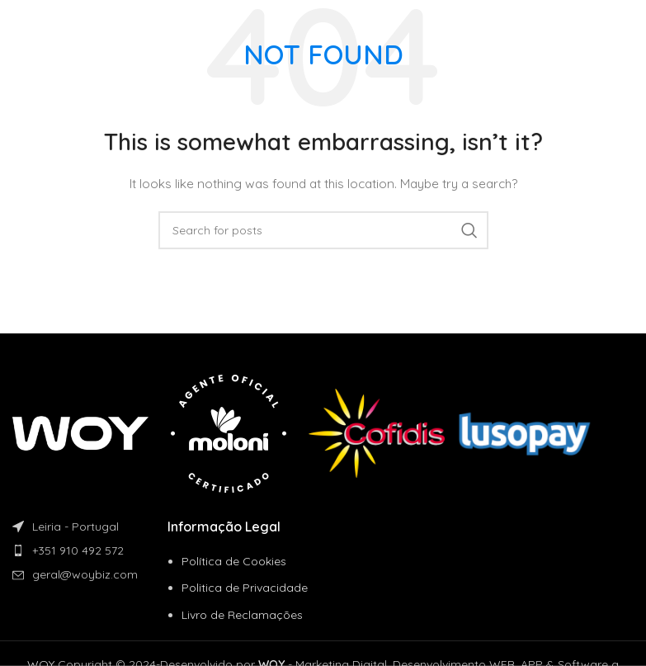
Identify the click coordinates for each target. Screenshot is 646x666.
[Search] (323, 230)
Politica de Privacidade (245, 587)
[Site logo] (69, 24)
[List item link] (89, 550)
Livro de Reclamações (242, 614)
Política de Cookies (234, 561)
